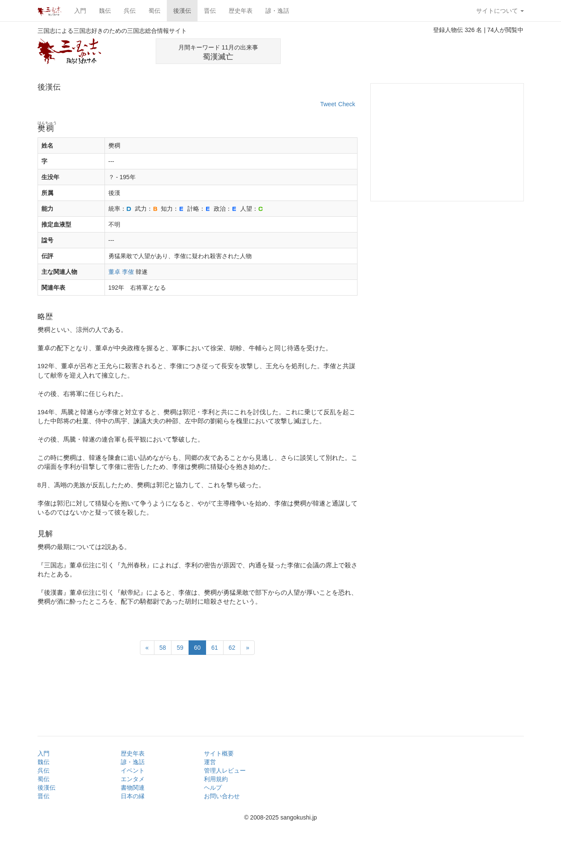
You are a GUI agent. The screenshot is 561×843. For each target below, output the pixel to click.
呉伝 (130, 10)
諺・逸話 (277, 10)
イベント (133, 770)
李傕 (128, 271)
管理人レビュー (225, 770)
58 (163, 647)
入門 (80, 10)
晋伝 (210, 10)
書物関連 (133, 787)
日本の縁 (133, 796)
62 (232, 647)
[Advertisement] (424, 51)
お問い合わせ (222, 796)
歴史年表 (241, 10)
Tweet (328, 104)
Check (346, 104)
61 (214, 647)
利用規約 (216, 779)
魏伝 (105, 10)
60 (197, 647)
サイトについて (500, 10)
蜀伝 (154, 10)
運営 (210, 762)
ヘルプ (213, 787)
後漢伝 (182, 10)
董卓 (114, 271)
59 (180, 647)
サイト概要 (219, 753)
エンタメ (133, 779)
